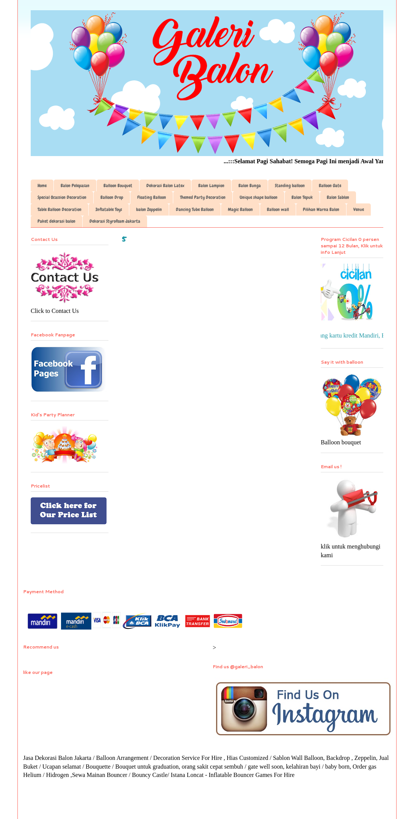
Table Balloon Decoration (60, 209)
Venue (358, 209)
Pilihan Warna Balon (321, 209)
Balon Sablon (338, 197)
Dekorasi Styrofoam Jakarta (114, 221)
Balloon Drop (111, 197)
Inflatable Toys (109, 209)
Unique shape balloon (259, 197)
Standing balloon (290, 186)
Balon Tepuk (302, 197)
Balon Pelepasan (75, 186)
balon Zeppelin (149, 209)
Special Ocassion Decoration (62, 197)
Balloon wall (278, 209)
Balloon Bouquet (118, 186)
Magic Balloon (240, 209)
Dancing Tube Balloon (195, 209)
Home (42, 186)
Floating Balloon (151, 197)
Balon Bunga (249, 186)
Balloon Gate (330, 186)
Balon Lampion (211, 186)
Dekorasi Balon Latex (165, 186)
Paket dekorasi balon (56, 221)
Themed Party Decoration (203, 197)
